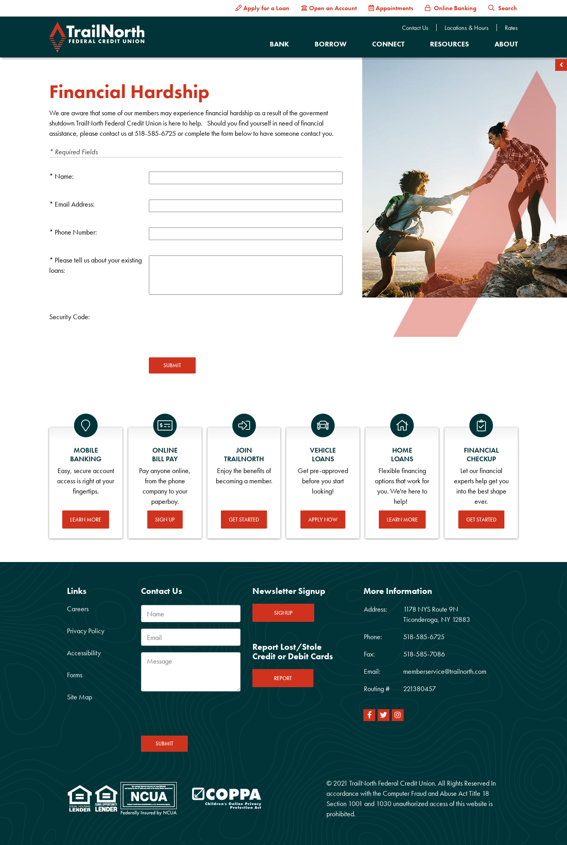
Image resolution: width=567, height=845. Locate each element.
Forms (74, 674)
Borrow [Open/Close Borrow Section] (330, 43)
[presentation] (209, 327)
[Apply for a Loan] (262, 8)
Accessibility (84, 652)
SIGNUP (283, 612)
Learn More (85, 519)
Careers (78, 608)
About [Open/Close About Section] (506, 43)
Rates (511, 28)
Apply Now (322, 519)
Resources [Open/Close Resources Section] (449, 43)
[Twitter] (383, 715)
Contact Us (415, 28)
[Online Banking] (450, 8)
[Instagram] (398, 715)
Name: (64, 176)
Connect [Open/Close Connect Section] (388, 43)
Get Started (244, 519)
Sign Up (165, 519)
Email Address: (74, 204)
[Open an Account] (329, 8)
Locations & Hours (467, 28)
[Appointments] (391, 8)
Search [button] (502, 8)
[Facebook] (369, 715)
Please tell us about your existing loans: (95, 265)
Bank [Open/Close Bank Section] (279, 43)
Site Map (79, 696)
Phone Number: (76, 232)
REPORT (283, 678)
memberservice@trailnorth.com (444, 671)
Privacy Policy (85, 630)
